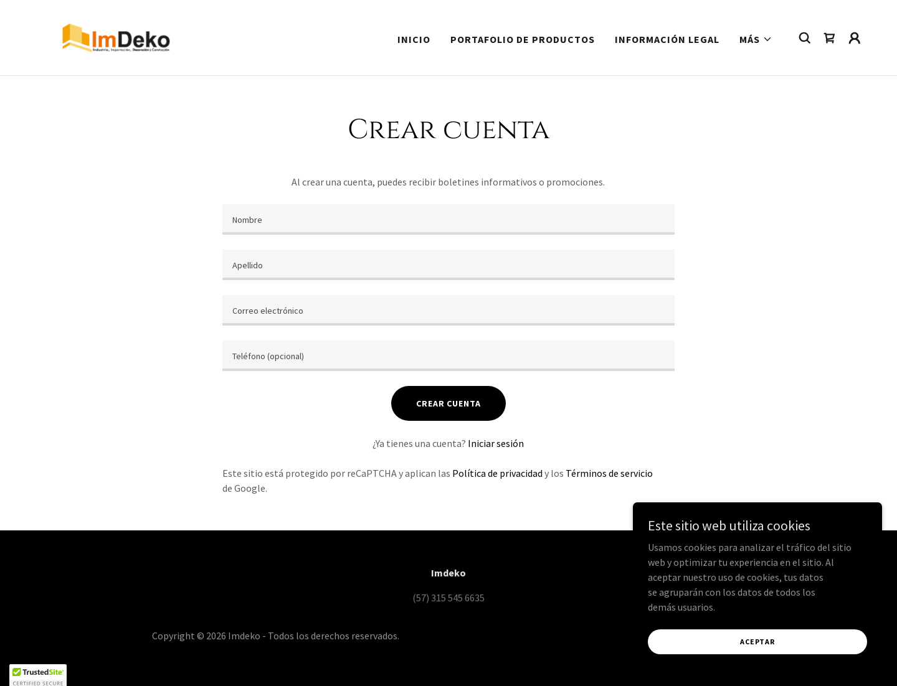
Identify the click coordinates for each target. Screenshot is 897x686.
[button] (755, 39)
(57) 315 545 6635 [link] (448, 597)
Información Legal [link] (667, 39)
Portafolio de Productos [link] (522, 39)
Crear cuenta (448, 403)
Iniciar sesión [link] (496, 443)
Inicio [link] (413, 39)
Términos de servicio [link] (609, 473)
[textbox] (448, 219)
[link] (116, 36)
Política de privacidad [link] (497, 473)
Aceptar (757, 641)
